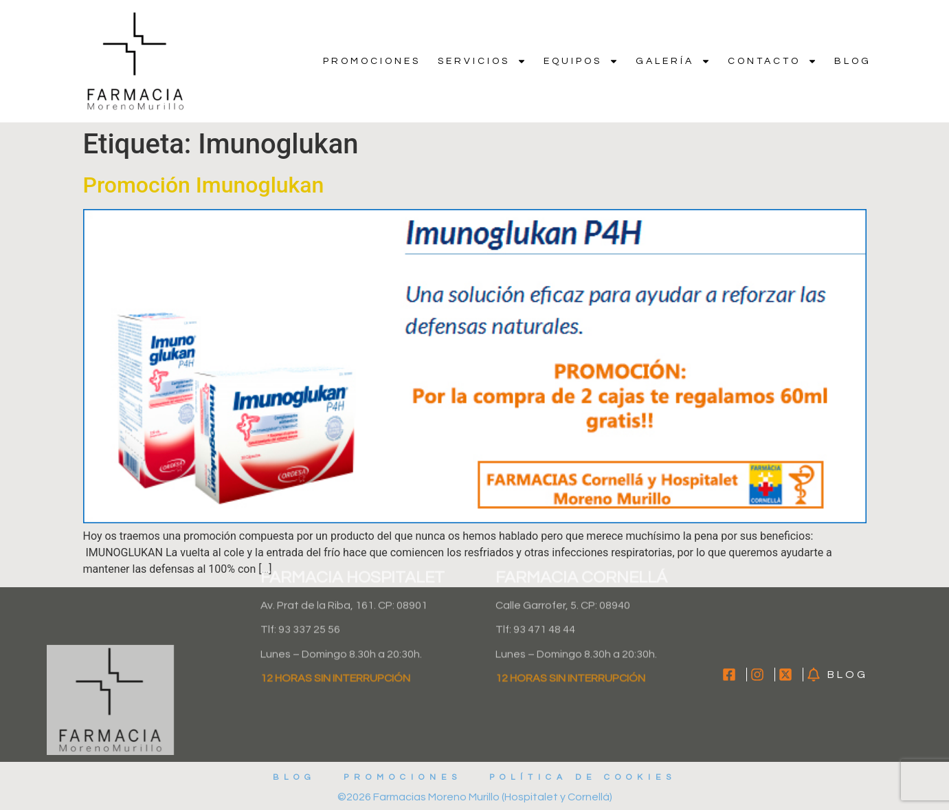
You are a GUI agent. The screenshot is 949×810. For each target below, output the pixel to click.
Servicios (482, 61)
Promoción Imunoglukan (203, 185)
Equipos (581, 61)
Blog (852, 61)
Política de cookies (582, 777)
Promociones (372, 61)
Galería (673, 61)
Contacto (772, 61)
